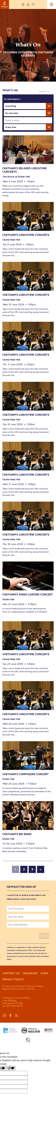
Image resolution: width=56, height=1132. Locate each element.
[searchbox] (29, 120)
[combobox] (28, 120)
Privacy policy (13, 979)
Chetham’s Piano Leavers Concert (27, 594)
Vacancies (30, 973)
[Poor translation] (11, 1068)
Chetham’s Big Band (17, 834)
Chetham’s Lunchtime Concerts (25, 235)
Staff (44, 973)
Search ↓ (44, 91)
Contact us (11, 973)
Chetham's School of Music (4, 4)
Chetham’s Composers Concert (25, 774)
